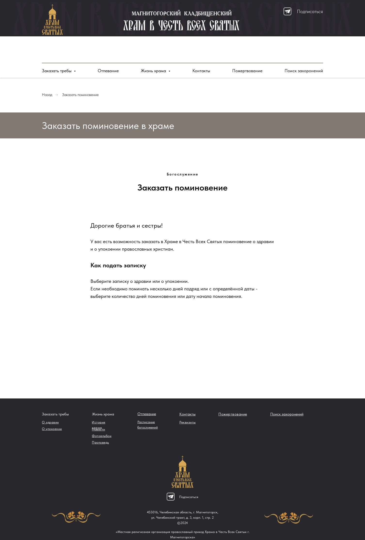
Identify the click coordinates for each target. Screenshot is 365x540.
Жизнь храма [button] (154, 70)
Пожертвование (247, 70)
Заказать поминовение (80, 94)
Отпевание (108, 70)
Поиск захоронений (304, 70)
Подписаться (310, 11)
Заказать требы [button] (57, 70)
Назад (47, 94)
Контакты (201, 70)
